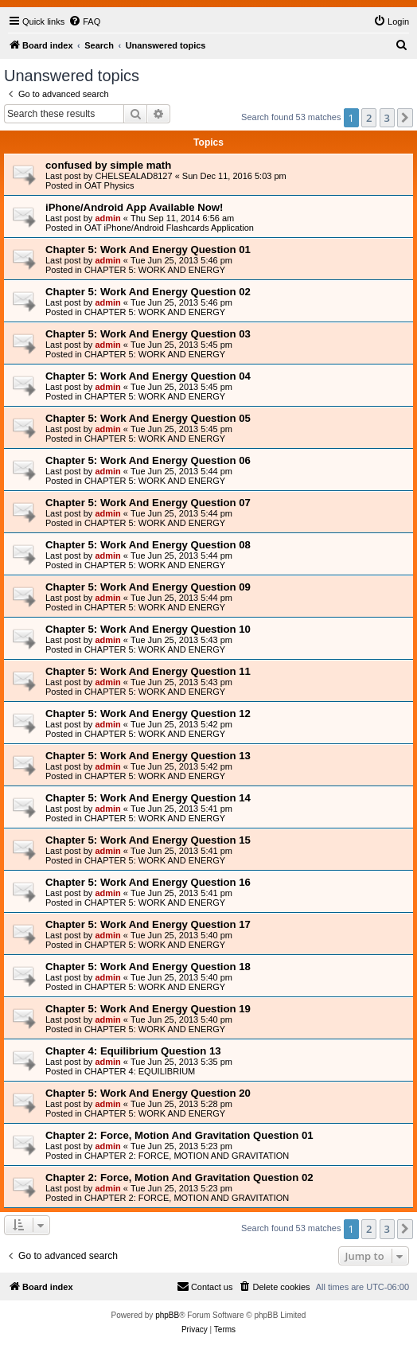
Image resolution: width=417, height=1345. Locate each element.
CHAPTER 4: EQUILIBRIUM (139, 1071)
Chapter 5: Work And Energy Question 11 (148, 671)
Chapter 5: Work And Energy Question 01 (148, 249)
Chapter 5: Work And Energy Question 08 (148, 545)
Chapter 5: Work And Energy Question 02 (148, 292)
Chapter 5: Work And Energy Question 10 (148, 629)
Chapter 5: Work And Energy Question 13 (148, 756)
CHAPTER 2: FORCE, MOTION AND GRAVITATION (186, 1155)
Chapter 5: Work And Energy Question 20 (148, 1093)
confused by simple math (108, 165)
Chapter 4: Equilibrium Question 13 (133, 1051)
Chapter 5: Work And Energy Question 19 (148, 1009)
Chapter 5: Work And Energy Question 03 (148, 334)
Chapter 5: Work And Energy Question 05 (148, 418)
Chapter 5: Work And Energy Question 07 (148, 503)
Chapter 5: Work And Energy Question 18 (148, 967)
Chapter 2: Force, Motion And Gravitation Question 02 (179, 1177)
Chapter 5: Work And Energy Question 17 (148, 924)
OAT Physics (109, 185)
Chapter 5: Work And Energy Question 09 (148, 587)
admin (107, 218)
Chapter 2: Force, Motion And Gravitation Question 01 (179, 1135)
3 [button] (387, 118)
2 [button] (369, 118)
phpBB (167, 1315)
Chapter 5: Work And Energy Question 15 (148, 840)
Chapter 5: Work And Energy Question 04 (148, 376)
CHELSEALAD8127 (133, 176)
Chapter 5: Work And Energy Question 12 (148, 713)
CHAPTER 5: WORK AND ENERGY (154, 270)
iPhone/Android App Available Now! (134, 207)
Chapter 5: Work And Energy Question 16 (148, 882)
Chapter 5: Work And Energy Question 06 (148, 460)
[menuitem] (84, 21)
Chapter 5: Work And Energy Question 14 (148, 798)
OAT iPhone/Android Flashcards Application (169, 227)
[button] (405, 117)
